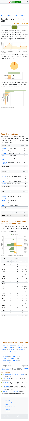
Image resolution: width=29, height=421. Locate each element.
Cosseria (6, 354)
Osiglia (5, 349)
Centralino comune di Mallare (10, 391)
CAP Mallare (6, 382)
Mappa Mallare (6, 386)
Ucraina (4, 153)
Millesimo (15, 358)
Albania (3, 151)
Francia (3, 155)
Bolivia (3, 181)
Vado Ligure (6, 356)
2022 (9, 27)
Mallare (16, 15)
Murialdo (14, 354)
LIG (8, 15)
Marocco (4, 194)
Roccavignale (7, 360)
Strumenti (7, 409)
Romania (4, 148)
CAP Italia (7, 405)
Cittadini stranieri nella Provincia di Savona (13, 374)
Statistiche (23, 15)
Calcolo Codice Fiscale (10, 406)
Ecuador (4, 183)
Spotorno (6, 358)
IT (4, 15)
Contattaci (7, 411)
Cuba (3, 179)
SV (11, 15)
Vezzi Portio (13, 349)
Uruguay (4, 176)
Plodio (22, 349)
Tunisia (3, 205)
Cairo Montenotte (8, 363)
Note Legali (8, 400)
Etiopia (3, 200)
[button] (27, 2)
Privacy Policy (8, 402)
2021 (3, 27)
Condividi (25, 23)
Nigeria (3, 203)
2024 (20, 27)
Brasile (3, 174)
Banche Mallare (6, 378)
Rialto (13, 347)
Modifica (17, 23)
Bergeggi (17, 360)
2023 (14, 27)
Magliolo (16, 356)
